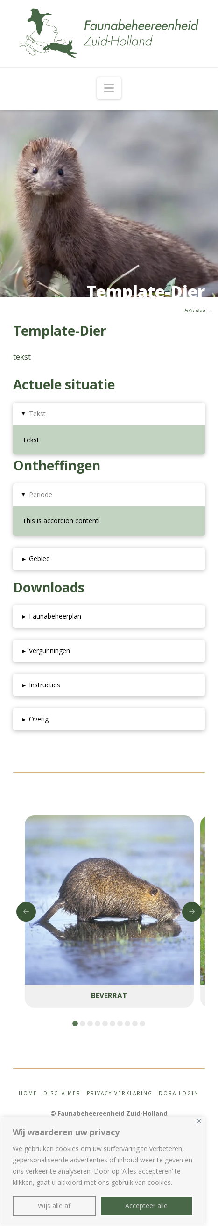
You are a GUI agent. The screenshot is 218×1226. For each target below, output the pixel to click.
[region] (102, 1171)
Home (28, 1093)
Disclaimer (62, 1093)
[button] (109, 88)
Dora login (179, 1093)
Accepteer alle (146, 1205)
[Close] (199, 1121)
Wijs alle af (54, 1205)
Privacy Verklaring (120, 1093)
